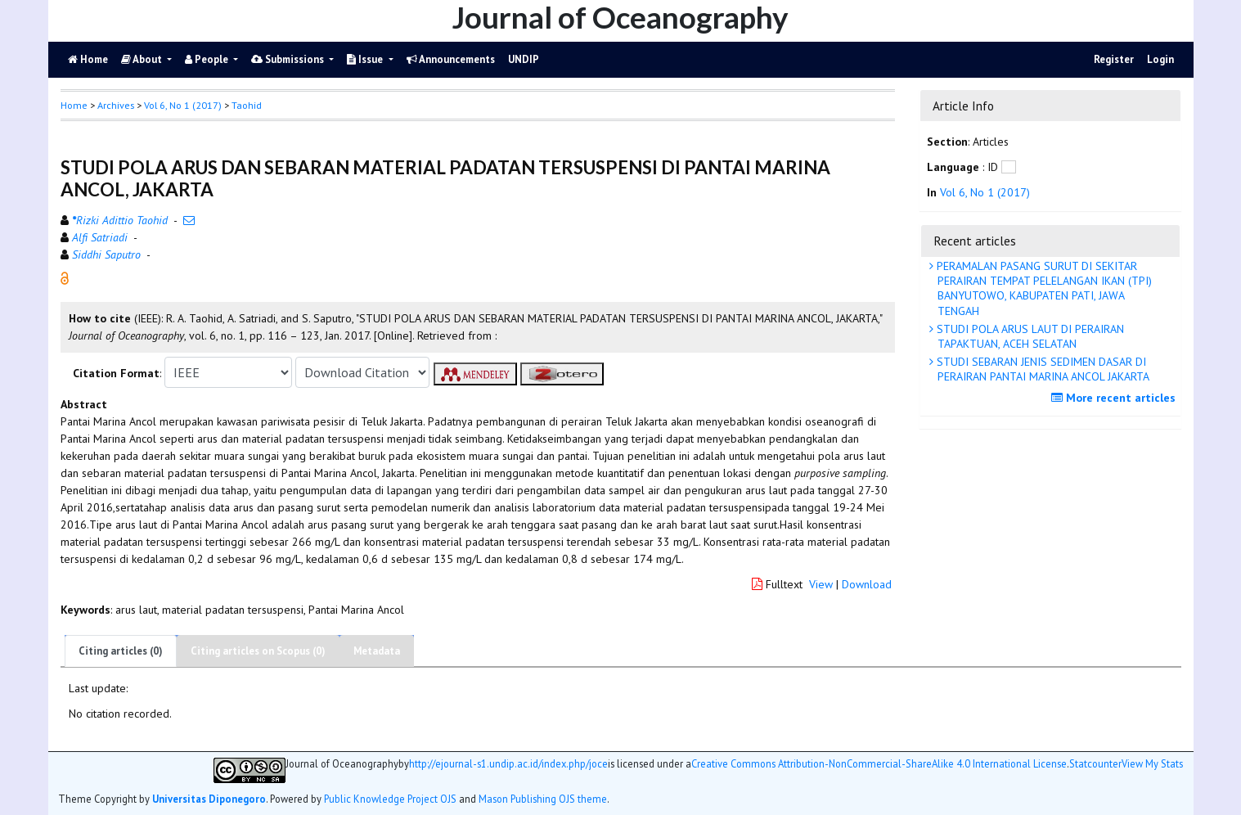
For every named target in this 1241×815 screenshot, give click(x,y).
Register (1114, 59)
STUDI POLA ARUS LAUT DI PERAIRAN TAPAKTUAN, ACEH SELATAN (1028, 336)
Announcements (451, 59)
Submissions (288, 59)
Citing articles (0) (121, 651)
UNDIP (523, 59)
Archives (115, 105)
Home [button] (74, 105)
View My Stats (1152, 764)
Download (867, 584)
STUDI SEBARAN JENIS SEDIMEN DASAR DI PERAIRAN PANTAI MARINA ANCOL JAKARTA (1041, 369)
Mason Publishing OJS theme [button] (543, 798)
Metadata (376, 651)
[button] (65, 277)
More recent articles (1115, 397)
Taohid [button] (247, 105)
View (821, 584)
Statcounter (1095, 763)
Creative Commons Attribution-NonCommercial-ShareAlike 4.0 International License (879, 764)
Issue (366, 59)
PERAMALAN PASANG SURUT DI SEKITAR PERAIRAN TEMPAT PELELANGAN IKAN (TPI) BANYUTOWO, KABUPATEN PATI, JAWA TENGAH (1042, 288)
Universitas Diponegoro (209, 798)
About (142, 59)
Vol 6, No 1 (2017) (183, 105)
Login (1160, 59)
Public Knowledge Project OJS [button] (390, 798)
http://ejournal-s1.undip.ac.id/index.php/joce (508, 764)
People (208, 59)
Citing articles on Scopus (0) (258, 651)
